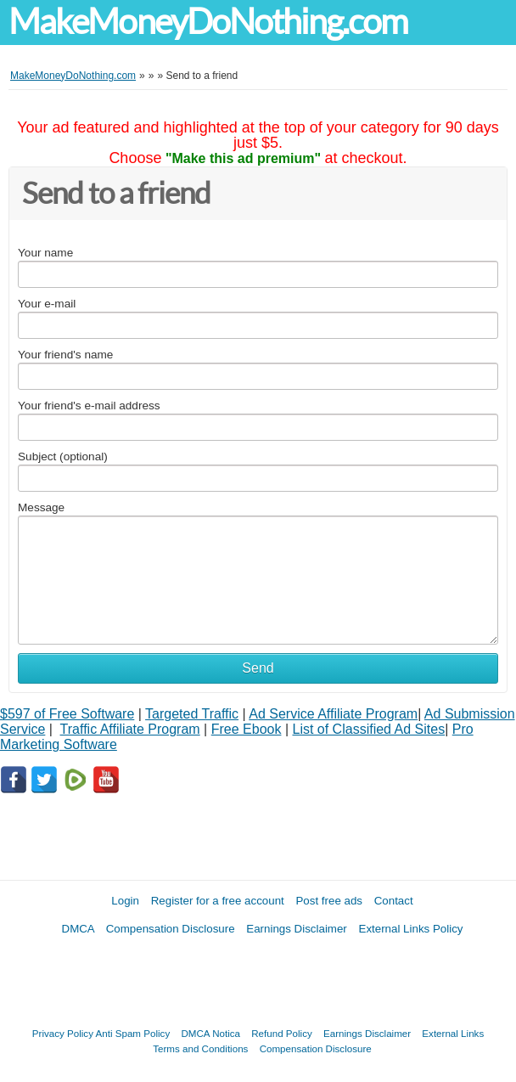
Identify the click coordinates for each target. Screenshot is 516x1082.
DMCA (78, 928)
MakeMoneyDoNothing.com (207, 22)
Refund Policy (281, 1033)
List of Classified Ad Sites (368, 729)
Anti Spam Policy (133, 1033)
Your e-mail (47, 303)
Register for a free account (217, 900)
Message (41, 507)
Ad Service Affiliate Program (333, 714)
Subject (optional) (63, 456)
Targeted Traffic (191, 714)
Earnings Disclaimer (296, 928)
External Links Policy (411, 928)
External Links (453, 1033)
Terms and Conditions (200, 1048)
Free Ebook (246, 729)
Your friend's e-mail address (89, 405)
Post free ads (328, 900)
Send (257, 668)
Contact (393, 900)
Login (125, 900)
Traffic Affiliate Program (130, 729)
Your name (45, 252)
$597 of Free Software (67, 714)
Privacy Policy (62, 1033)
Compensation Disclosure (170, 928)
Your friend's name (65, 354)
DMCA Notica (210, 1033)
